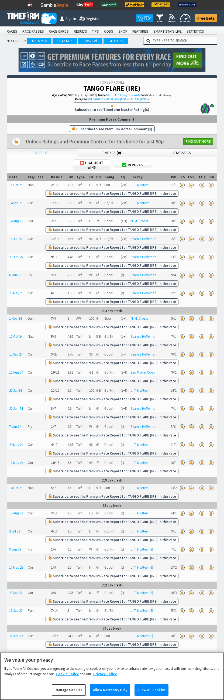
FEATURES (140, 31)
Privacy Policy (105, 680)
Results (42, 152)
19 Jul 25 (15, 239)
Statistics (182, 152)
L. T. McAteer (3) (142, 549)
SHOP (122, 31)
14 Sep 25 (15, 203)
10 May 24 (16, 462)
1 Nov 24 (15, 318)
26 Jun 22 (16, 636)
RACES (12, 31)
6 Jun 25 (15, 275)
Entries (112, 152)
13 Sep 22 (15, 610)
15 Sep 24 (15, 354)
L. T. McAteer (140, 185)
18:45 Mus (65, 40)
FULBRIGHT (95, 99)
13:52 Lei (90, 40)
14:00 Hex (115, 40)
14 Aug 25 (16, 221)
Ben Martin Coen (143, 372)
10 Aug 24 (16, 372)
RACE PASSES (33, 31)
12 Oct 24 (15, 336)
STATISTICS (195, 31)
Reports (132, 165)
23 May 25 (16, 293)
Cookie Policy (67, 680)
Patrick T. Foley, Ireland (123, 95)
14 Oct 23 (15, 488)
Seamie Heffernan (143, 239)
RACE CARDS (59, 31)
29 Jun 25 (16, 257)
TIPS (95, 31)
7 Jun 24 (15, 426)
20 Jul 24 (15, 390)
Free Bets (206, 18)
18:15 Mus (39, 40)
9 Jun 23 (15, 549)
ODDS (108, 31)
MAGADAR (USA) (116, 99)
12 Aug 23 (16, 513)
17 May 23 (16, 567)
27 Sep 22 (15, 592)
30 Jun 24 (16, 408)
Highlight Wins (91, 165)
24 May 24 (16, 444)
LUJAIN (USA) (138, 99)
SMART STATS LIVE (167, 31)
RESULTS (80, 31)
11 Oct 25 (15, 185)
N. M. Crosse (139, 221)
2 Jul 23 (14, 531)
